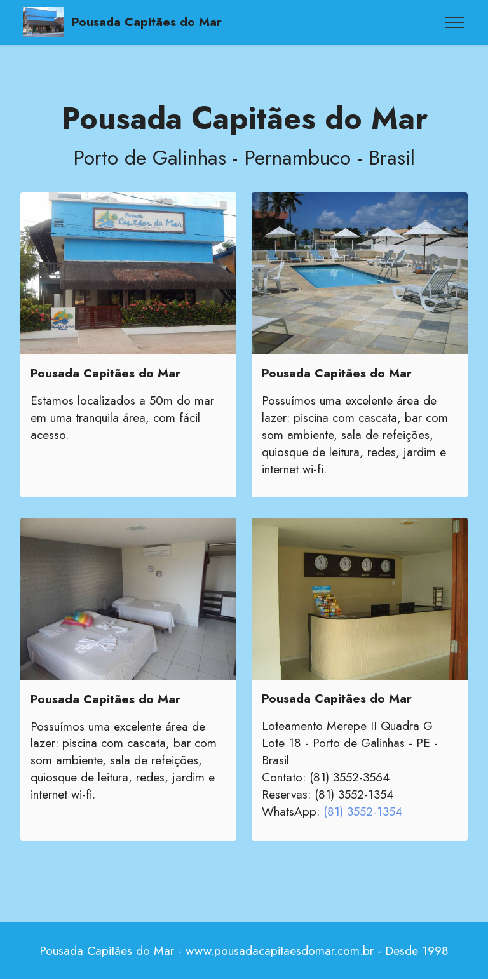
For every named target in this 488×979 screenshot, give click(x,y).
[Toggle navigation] (455, 22)
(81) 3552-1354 (362, 811)
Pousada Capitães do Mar (147, 22)
